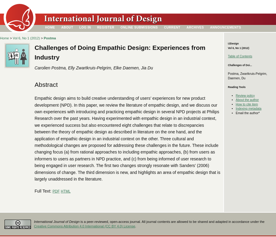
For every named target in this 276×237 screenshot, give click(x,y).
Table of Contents (240, 56)
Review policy (245, 95)
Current (172, 27)
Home (50, 27)
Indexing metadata (249, 108)
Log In (85, 27)
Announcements (225, 27)
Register (105, 27)
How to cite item (247, 104)
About (67, 27)
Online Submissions (139, 27)
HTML (65, 191)
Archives (195, 27)
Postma (50, 38)
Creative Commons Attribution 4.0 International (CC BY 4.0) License (84, 226)
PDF (56, 191)
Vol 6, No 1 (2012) (26, 38)
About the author (247, 100)
